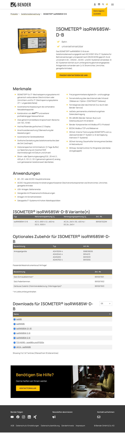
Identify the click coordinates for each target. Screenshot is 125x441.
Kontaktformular (28, 397)
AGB (12, 434)
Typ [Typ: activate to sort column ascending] (38, 317)
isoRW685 (18, 326)
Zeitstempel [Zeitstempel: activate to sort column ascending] (88, 317)
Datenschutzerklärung (50, 434)
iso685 (16, 322)
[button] (103, 4)
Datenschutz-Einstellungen (27, 434)
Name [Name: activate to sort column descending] (16, 317)
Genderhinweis (67, 434)
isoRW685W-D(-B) (21, 334)
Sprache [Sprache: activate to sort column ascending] (75, 317)
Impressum (80, 434)
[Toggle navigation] (112, 4)
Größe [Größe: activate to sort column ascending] (64, 317)
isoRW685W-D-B (21, 339)
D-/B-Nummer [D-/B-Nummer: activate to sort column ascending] (101, 315)
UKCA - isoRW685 (21, 355)
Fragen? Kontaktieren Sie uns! (74, 75)
